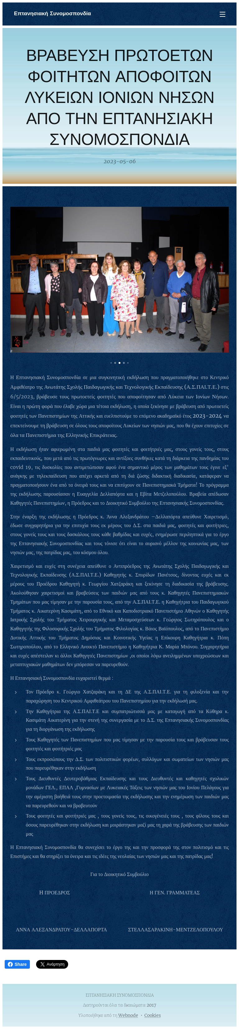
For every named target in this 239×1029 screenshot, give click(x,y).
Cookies (152, 1015)
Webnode (128, 1015)
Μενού (222, 14)
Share (17, 964)
